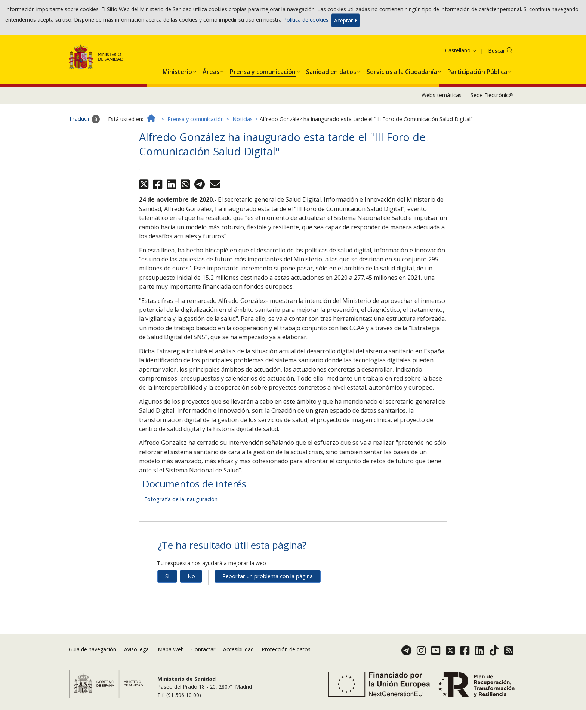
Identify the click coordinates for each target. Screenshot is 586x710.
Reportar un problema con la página (267, 576)
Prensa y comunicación (195, 119)
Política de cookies (306, 19)
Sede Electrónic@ (492, 95)
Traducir (84, 119)
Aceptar (345, 20)
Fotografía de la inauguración (181, 499)
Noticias (242, 119)
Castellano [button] (461, 50)
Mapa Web (171, 649)
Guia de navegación (92, 649)
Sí (167, 576)
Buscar (496, 50)
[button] (177, 70)
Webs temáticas (442, 95)
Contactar (203, 649)
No (191, 576)
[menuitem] (177, 70)
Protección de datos (286, 649)
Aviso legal (137, 649)
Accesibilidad (238, 649)
